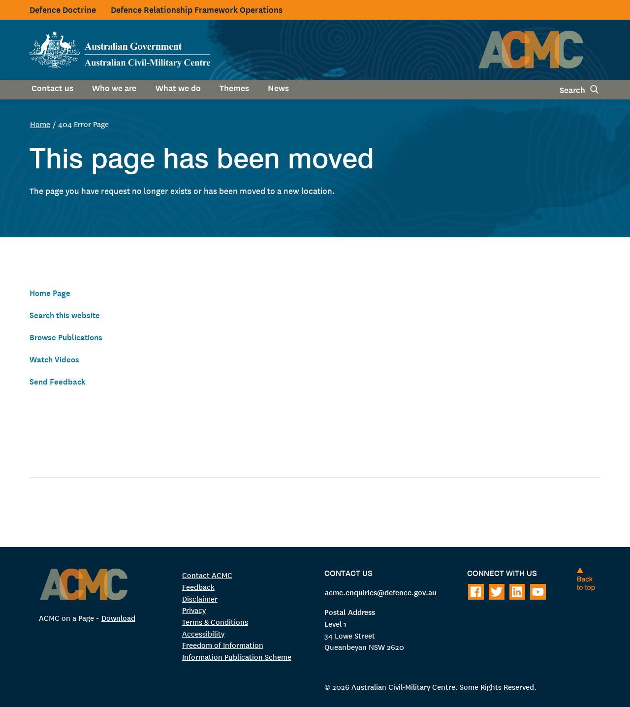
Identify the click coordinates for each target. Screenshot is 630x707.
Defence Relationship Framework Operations (197, 9)
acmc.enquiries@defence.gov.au (381, 591)
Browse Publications (68, 336)
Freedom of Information (222, 645)
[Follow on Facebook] (476, 592)
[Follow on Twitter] (496, 592)
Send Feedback (58, 381)
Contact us (52, 87)
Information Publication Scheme (236, 656)
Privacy (194, 610)
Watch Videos (56, 359)
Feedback (198, 586)
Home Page (51, 292)
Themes (234, 87)
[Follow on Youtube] (538, 592)
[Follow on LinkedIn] (517, 592)
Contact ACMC (207, 575)
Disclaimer (200, 598)
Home (40, 124)
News (278, 87)
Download (118, 617)
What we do (178, 87)
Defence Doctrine (63, 9)
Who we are (114, 87)
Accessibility (203, 633)
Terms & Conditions (215, 621)
